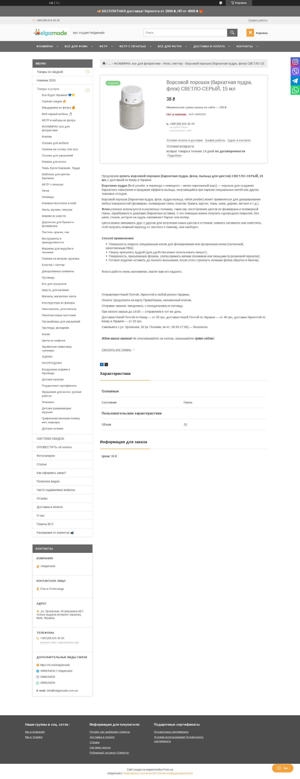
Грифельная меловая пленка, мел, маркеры (61, 420)
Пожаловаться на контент (138, 773)
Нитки (45, 190)
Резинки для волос (54, 161)
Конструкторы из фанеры (58, 302)
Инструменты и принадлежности (53, 240)
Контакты (244, 46)
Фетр (103, 46)
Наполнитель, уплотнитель (59, 309)
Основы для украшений (57, 155)
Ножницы (48, 196)
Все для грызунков (54, 283)
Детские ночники (52, 428)
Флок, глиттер (172, 63)
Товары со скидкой (50, 72)
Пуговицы (48, 277)
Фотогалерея (46, 455)
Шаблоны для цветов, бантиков (56, 176)
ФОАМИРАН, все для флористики (137, 63)
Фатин (46, 334)
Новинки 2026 (46, 80)
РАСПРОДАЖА (52, 363)
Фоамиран (44, 46)
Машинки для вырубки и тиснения (58, 250)
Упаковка (48, 402)
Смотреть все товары (116, 349)
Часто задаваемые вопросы (56, 490)
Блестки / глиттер (53, 264)
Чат (282, 768)
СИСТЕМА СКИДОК (50, 438)
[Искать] (232, 33)
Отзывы (42, 498)
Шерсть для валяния (55, 290)
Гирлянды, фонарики (55, 327)
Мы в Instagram (35, 731)
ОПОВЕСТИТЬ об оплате (54, 447)
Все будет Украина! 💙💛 (58, 95)
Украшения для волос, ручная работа (61, 393)
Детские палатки (53, 379)
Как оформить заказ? (51, 472)
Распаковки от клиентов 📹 (55, 532)
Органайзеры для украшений (61, 321)
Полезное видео (48, 481)
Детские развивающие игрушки (56, 410)
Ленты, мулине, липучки (57, 209)
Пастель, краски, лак (55, 232)
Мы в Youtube (33, 737)
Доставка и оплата (209, 46)
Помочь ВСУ (45, 524)
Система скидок (100, 747)
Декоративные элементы (58, 271)
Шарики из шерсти (54, 215)
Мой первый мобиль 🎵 (57, 114)
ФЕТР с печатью (52, 184)
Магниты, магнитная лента (59, 296)
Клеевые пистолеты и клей (59, 203)
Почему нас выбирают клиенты (110, 731)
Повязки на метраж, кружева (60, 258)
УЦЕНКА (47, 356)
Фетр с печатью (132, 46)
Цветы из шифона (53, 340)
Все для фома (76, 46)
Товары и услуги (48, 89)
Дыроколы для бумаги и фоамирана (58, 224)
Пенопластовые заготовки (59, 315)
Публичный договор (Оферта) (109, 752)
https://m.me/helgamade (55, 665)
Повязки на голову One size (60, 149)
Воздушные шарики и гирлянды (56, 371)
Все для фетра (170, 46)
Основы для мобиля (55, 143)
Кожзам (47, 136)
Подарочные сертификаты (59, 385)
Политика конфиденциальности (174, 773)
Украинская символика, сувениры (57, 348)
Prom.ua (168, 769)
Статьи (41, 464)
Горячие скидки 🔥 (54, 101)
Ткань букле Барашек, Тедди (61, 168)
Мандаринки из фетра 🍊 (58, 107)
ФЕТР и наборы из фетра (58, 120)
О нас (41, 515)
